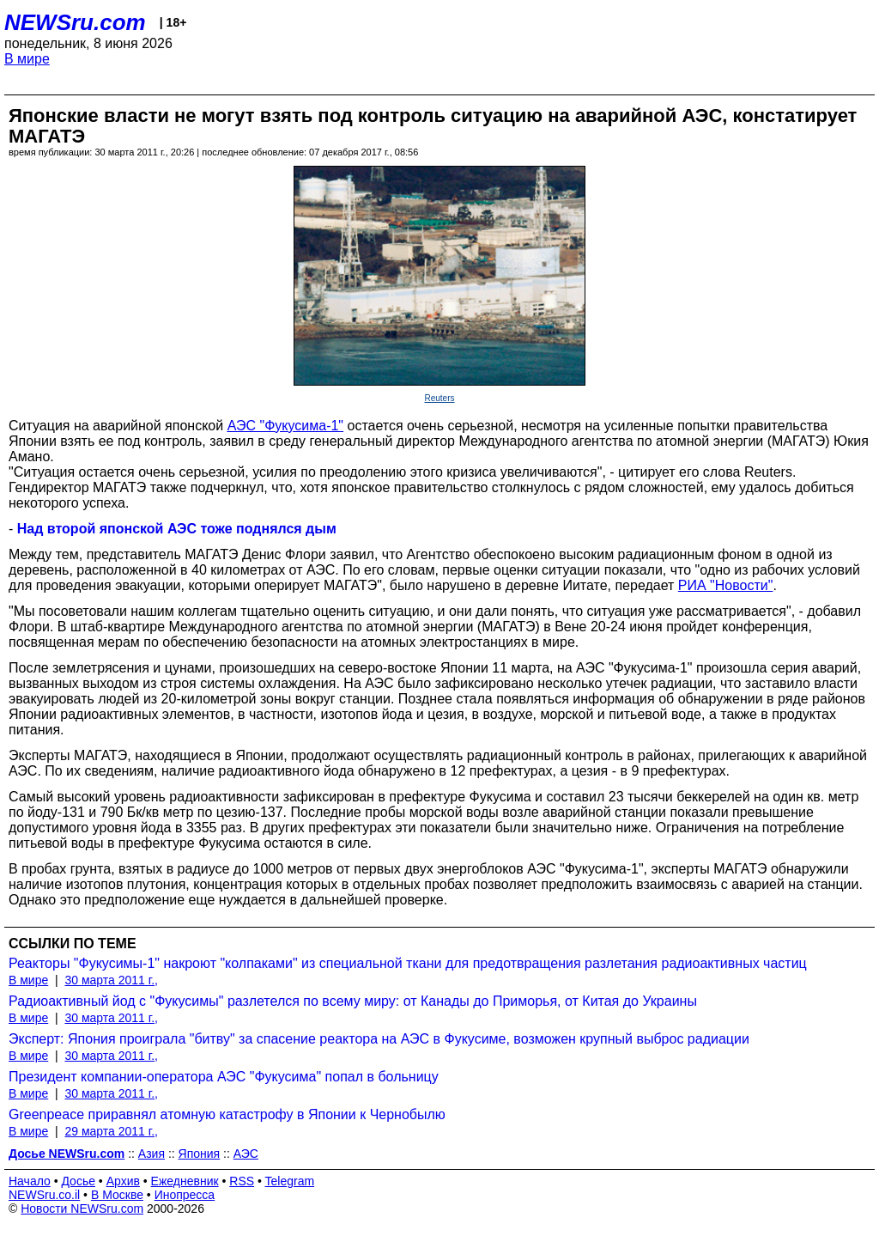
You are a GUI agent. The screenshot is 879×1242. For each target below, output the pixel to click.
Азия (151, 1153)
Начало (30, 1181)
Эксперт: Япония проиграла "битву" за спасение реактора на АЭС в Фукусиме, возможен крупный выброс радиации (379, 1039)
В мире (27, 59)
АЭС (245, 1153)
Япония (200, 1153)
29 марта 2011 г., (111, 1131)
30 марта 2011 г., (111, 980)
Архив (123, 1181)
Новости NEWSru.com (82, 1208)
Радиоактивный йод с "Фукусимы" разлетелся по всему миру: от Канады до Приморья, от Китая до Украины (353, 1001)
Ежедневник (185, 1181)
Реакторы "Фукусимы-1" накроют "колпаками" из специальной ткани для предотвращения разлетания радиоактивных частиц (408, 963)
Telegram (290, 1181)
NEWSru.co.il (44, 1195)
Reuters (439, 398)
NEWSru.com (75, 22)
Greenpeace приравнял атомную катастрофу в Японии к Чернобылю (227, 1114)
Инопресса (185, 1195)
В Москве (117, 1195)
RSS (241, 1181)
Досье (78, 1181)
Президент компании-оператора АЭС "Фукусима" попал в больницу (224, 1076)
